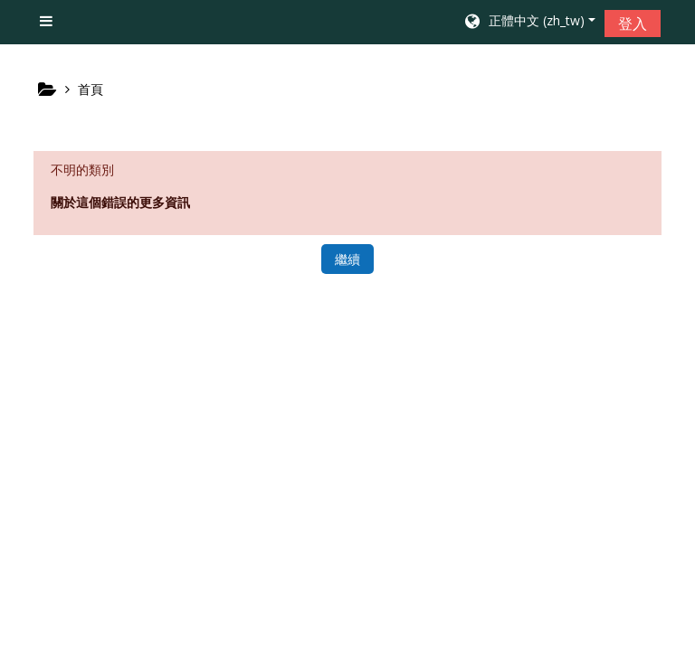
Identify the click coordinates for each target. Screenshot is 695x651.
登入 (632, 23)
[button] (528, 22)
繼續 (347, 259)
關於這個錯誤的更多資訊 (120, 202)
